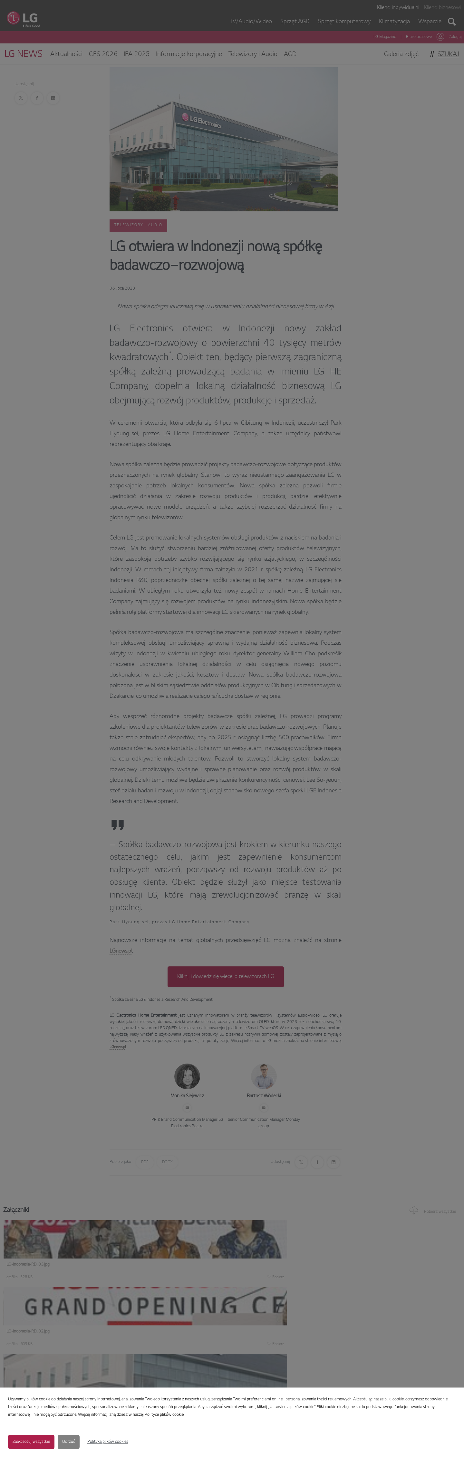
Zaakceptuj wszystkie (31, 1442)
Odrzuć (68, 1442)
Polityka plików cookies (107, 1442)
